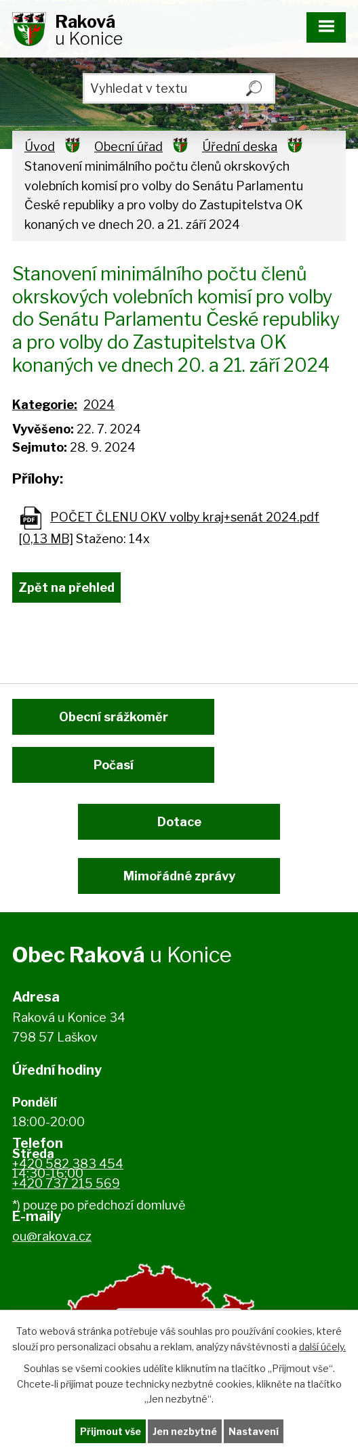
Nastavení (253, 1431)
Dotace (179, 822)
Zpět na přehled (66, 587)
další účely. (322, 1346)
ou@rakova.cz (52, 1236)
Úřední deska (239, 147)
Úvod (39, 147)
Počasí (114, 765)
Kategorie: (44, 405)
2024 (99, 405)
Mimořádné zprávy (179, 876)
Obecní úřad (128, 147)
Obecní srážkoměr (113, 717)
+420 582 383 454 (67, 1164)
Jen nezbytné (185, 1431)
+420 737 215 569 (66, 1183)
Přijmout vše (110, 1431)
